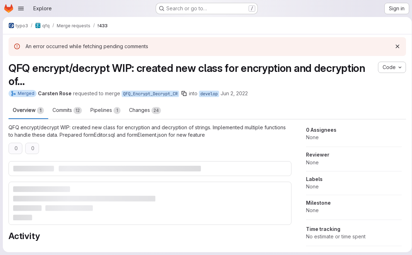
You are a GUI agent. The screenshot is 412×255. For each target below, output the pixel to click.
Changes (145, 110)
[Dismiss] (395, 46)
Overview (28, 110)
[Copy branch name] (184, 93)
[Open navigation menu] (21, 8)
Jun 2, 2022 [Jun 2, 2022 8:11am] (234, 93)
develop (209, 94)
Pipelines (105, 110)
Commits (67, 110)
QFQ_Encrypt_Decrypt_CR (150, 94)
